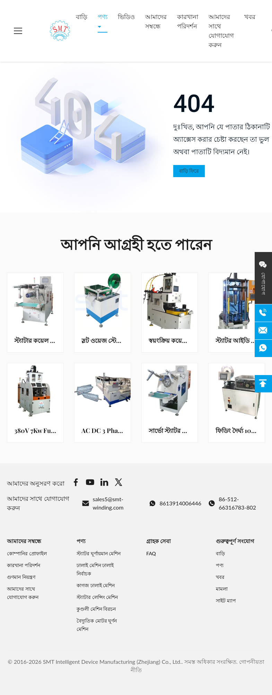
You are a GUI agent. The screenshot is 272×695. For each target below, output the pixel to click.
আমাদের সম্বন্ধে (156, 21)
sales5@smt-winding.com (102, 503)
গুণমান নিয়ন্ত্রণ (21, 577)
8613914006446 (175, 503)
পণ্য (102, 16)
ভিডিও (126, 16)
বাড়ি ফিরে (189, 171)
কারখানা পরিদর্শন (187, 21)
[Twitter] (118, 483)
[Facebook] (75, 483)
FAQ (151, 553)
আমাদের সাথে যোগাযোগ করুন (221, 31)
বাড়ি (81, 16)
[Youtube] (90, 483)
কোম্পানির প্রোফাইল (27, 553)
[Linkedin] (104, 483)
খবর (249, 16)
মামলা (222, 589)
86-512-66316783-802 (232, 503)
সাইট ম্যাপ (226, 600)
